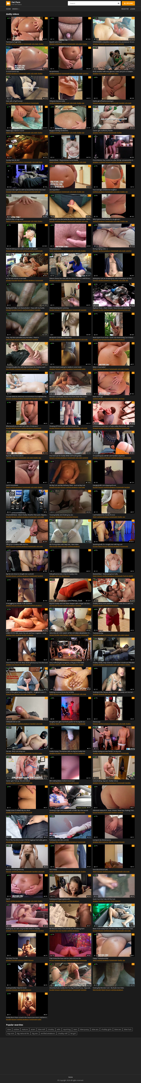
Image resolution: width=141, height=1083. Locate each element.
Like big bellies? (54, 190)
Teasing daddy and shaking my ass (61, 515)
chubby (41, 44)
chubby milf (63, 1033)
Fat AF (8, 899)
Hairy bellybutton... (55, 249)
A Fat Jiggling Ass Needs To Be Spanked (19, 603)
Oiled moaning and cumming (58, 308)
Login (132, 9)
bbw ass (95, 1029)
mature (126, 635)
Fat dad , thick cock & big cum (15, 751)
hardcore (102, 458)
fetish (11, 103)
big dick (8, 44)
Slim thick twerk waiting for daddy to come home (65, 367)
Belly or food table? (99, 367)
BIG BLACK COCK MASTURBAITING (60, 337)
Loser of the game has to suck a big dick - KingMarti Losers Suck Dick (27, 692)
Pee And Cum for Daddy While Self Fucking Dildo (65, 456)
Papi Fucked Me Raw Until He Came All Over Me (65, 958)
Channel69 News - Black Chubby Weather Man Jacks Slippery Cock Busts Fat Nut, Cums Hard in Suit (27, 515)
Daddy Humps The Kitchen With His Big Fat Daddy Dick (67, 751)
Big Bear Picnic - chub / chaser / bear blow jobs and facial (112, 308)
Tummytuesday (98, 633)
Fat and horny (54, 71)
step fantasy (64, 635)
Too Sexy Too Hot (12, 958)
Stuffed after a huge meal (14, 219)
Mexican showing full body (15, 869)
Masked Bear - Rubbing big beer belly (105, 574)
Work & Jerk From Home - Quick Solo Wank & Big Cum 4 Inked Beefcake (114, 337)
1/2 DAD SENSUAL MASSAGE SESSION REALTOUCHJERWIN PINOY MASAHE (27, 397)
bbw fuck (127, 1029)
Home (8, 9)
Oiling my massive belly (57, 101)
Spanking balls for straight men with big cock (107, 544)
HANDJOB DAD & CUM (13, 722)
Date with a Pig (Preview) (14, 101)
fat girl (73, 1033)
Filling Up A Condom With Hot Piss (17, 544)
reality (109, 73)
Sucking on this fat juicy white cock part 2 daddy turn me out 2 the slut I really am (114, 692)
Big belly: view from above (14, 456)
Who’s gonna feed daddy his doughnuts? (106, 219)
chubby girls (106, 1029)
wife (58, 1029)
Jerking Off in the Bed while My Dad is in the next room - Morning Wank (70, 219)
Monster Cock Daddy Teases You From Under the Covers (68, 397)
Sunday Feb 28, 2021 (13, 160)
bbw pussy (84, 1029)
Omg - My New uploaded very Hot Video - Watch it (22, 337)
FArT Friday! (53, 869)
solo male (35, 44)
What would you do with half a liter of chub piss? (22, 426)
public (28, 73)
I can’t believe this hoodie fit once (104, 515)
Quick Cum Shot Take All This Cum (104, 899)
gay (83, 103)
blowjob (101, 44)
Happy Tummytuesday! (100, 958)
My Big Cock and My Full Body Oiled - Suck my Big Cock (67, 485)
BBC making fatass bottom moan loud (61, 781)
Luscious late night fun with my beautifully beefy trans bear (26, 190)
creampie (102, 162)
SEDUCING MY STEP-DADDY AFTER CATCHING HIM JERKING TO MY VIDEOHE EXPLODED (70, 633)
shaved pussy (74, 665)
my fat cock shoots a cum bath (16, 278)
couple (81, 665)
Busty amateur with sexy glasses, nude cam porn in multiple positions (114, 71)
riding (116, 73)
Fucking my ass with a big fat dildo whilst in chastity (23, 929)
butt (39, 192)
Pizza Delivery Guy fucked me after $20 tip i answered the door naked (114, 160)
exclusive (64, 399)
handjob (72, 73)
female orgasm (114, 842)
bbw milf (41, 1029)
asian (33, 1029)
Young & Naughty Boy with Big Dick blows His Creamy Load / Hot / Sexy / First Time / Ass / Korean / (27, 367)
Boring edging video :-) (100, 249)
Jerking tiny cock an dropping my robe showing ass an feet (112, 278)
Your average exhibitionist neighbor (105, 190)
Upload (128, 3)
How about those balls (100, 869)
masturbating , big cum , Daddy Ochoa (105, 781)
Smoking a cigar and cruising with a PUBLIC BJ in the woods (68, 810)
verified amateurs (17, 44)
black (40, 162)
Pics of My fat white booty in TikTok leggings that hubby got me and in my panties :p (27, 840)
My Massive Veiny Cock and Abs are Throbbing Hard (66, 929)
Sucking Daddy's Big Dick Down (16, 988)
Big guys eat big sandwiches (58, 131)
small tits (18, 635)
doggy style (76, 280)
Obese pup (96, 722)
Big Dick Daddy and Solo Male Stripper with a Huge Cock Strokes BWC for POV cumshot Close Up (70, 603)
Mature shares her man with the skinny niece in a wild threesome (70, 278)
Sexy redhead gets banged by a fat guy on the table (66, 663)
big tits (100, 605)
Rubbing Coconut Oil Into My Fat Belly (61, 692)
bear (122, 399)
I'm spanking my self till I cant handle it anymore (109, 456)
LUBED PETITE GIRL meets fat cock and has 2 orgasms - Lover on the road (27, 633)
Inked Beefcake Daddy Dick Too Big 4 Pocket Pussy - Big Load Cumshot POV (70, 988)
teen (7, 369)
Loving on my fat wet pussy (102, 840)
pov (7, 103)
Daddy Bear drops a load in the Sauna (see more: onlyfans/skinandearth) (27, 1017)
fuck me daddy (128, 576)
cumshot (121, 44)
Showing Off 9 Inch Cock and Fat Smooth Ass (64, 426)
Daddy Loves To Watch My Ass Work (18, 810)
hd (71, 280)
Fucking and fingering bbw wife (59, 899)
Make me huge (98, 397)
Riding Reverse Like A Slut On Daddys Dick (63, 574)
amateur (96, 44)
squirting (67, 1029)
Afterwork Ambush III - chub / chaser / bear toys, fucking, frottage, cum (114, 810)
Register (125, 9)
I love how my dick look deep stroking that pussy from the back (27, 663)
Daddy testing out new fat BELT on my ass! (107, 751)
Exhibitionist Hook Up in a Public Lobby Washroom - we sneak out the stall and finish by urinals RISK (114, 426)
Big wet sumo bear (55, 42)
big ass (63, 517)
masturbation (65, 280)
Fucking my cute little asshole (59, 840)
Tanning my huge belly (13, 42)
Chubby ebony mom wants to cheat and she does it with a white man (114, 603)
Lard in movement (12, 485)
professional (120, 310)
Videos (16, 9)
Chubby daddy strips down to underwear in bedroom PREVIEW (114, 663)
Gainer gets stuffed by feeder (103, 131)
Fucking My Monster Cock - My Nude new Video (108, 988)
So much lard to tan (12, 71)
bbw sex (117, 1029)
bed (112, 73)
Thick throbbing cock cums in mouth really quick (22, 249)
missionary (115, 605)
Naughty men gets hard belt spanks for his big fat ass (67, 722)
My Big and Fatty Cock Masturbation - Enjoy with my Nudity (25, 308)
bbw (7, 339)
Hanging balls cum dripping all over (104, 485)
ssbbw (16, 1029)
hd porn (52, 44)
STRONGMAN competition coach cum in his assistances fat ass (113, 42)
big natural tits (23, 1033)
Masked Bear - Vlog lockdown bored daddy (63, 160)
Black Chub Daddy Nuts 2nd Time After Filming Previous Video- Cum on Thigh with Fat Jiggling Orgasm (114, 929)
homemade (27, 44)
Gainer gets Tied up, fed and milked (18, 781)
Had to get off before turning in (103, 101)
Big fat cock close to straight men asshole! (20, 574)
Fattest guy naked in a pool (15, 131)
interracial (26, 605)
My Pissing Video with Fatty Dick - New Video (64, 544)
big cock (127, 310)
